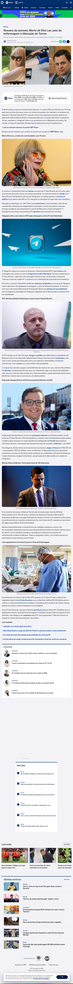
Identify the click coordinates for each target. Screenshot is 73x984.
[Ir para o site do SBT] (47, 958)
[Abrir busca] (67, 2)
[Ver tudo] (66, 844)
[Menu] (71, 2)
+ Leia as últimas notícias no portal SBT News (20, 127)
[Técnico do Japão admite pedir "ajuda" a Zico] (36, 825)
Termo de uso (53, 965)
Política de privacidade (37, 965)
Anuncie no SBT (20, 965)
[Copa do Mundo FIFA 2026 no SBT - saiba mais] (36, 14)
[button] (15, 860)
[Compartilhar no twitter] (68, 41)
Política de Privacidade (41, 978)
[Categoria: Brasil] (25, 942)
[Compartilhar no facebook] (64, 41)
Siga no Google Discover (57, 98)
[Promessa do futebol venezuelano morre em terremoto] (36, 794)
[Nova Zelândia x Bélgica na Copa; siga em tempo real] (36, 773)
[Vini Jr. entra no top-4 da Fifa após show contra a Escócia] (36, 815)
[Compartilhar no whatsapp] (60, 41)
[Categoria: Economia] (26, 907)
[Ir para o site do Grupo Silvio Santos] (33, 958)
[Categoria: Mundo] (25, 884)
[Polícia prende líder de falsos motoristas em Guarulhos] (36, 783)
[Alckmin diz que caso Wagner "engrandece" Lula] (36, 804)
